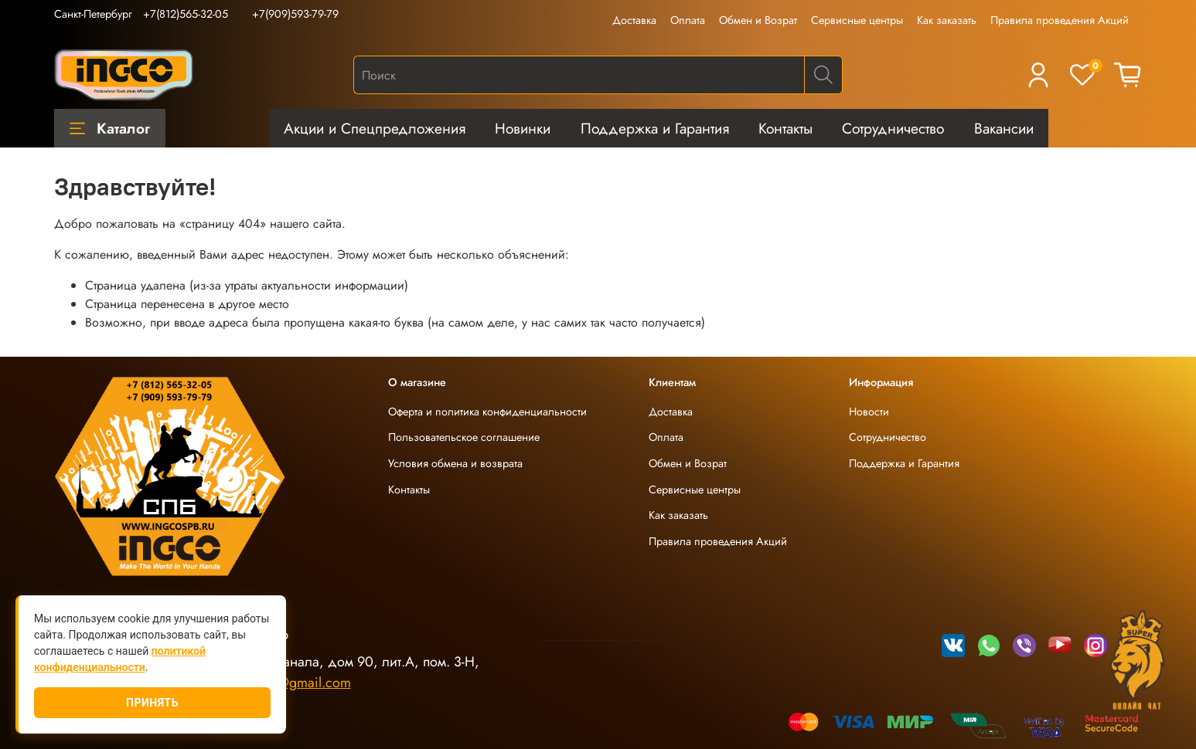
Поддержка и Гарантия (655, 128)
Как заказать (946, 20)
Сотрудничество (893, 128)
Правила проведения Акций (1059, 20)
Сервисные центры (857, 20)
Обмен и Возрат (758, 20)
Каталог (110, 128)
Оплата (687, 20)
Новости (869, 411)
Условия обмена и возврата (455, 463)
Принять (152, 702)
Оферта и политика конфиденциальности (487, 411)
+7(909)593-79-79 (295, 14)
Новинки (522, 128)
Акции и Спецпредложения (374, 128)
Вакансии (1004, 128)
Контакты (785, 128)
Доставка (634, 20)
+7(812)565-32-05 (185, 14)
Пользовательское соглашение (464, 437)
